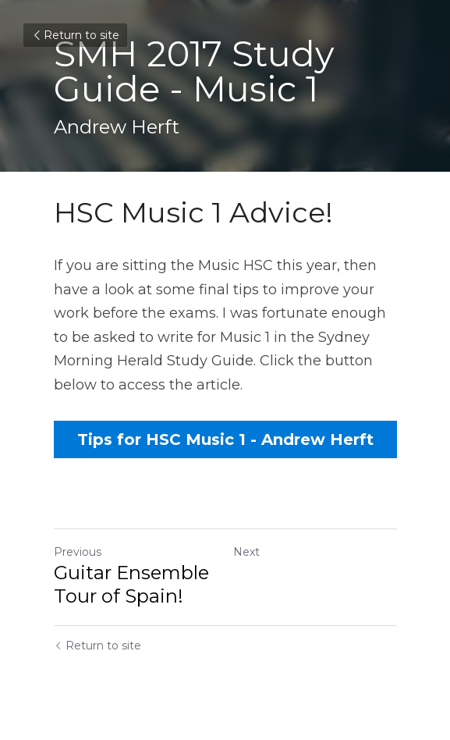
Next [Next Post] (246, 552)
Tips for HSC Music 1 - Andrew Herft (225, 439)
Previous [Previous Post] (77, 552)
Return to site (75, 35)
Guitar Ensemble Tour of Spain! (131, 584)
